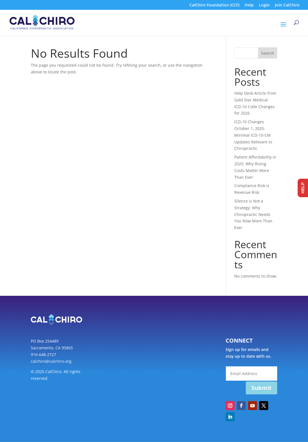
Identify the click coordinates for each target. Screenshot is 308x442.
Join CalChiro (287, 5)
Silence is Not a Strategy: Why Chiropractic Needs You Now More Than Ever (253, 214)
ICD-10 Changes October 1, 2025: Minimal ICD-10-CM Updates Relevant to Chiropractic (253, 135)
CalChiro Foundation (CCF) (214, 5)
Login (264, 5)
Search (267, 53)
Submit (261, 388)
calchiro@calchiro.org (51, 361)
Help (249, 5)
